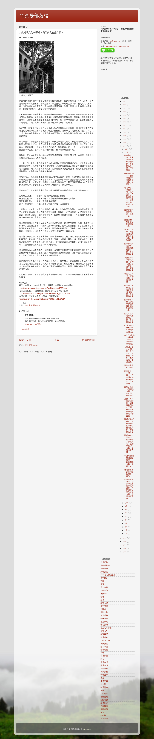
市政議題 (28, 305)
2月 (126, 530)
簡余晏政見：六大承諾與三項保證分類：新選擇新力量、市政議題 (128, 162)
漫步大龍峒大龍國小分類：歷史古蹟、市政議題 (128, 391)
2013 (124, 122)
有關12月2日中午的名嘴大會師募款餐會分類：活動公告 (129, 179)
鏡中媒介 (104, 578)
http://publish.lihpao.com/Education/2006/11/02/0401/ (42, 299)
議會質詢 (104, 572)
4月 (126, 523)
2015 (124, 115)
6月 (126, 517)
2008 (124, 139)
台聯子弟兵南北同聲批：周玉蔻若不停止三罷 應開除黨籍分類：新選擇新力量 (128, 407)
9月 (126, 506)
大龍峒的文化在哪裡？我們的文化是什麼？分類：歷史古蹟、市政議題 (128, 354)
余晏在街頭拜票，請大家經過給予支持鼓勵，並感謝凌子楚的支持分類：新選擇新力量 (128, 489)
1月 (126, 534)
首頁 (56, 339)
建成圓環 (104, 665)
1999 (124, 552)
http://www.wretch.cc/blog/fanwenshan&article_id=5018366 (44, 293)
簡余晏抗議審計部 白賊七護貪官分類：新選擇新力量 (128, 249)
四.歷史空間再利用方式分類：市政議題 (129, 329)
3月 (126, 527)
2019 (124, 101)
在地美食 (104, 637)
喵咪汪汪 (104, 619)
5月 (126, 520)
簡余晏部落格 (34, 15)
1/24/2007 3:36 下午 (33, 324)
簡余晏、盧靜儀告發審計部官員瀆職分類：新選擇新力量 (128, 291)
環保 (102, 597)
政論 (102, 581)
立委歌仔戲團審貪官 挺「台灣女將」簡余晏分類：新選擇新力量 (129, 264)
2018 (124, 105)
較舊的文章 (88, 339)
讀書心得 (104, 603)
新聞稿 (103, 609)
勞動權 (103, 715)
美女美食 (104, 672)
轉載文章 (104, 675)
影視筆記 (104, 647)
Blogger (87, 729)
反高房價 (104, 709)
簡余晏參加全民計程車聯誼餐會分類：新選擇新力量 (128, 305)
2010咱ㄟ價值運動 (108, 575)
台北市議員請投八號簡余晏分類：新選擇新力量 (128, 318)
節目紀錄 (104, 562)
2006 (124, 146)
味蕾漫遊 (104, 687)
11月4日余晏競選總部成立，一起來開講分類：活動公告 (129, 461)
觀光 (102, 659)
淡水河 (103, 684)
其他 (102, 690)
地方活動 (104, 622)
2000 (124, 548)
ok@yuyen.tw (115, 41)
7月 (126, 513)
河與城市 (104, 706)
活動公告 (104, 612)
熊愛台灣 (104, 662)
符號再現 (104, 634)
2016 (124, 112)
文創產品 (104, 694)
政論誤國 (104, 669)
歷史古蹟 (37, 305)
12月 (127, 149)
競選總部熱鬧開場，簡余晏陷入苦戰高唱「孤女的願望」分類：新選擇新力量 (128, 443)
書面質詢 (104, 644)
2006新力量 (105, 640)
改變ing (104, 594)
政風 (102, 678)
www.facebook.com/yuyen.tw (117, 46)
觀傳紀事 (104, 656)
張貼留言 (26, 329)
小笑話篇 (104, 681)
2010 (124, 132)
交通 (102, 584)
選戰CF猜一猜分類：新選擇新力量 (129, 223)
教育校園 (104, 650)
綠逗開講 (104, 719)
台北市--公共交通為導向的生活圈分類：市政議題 (129, 339)
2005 (124, 538)
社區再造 (104, 697)
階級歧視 (104, 700)
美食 (102, 712)
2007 (124, 142)
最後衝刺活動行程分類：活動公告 (128, 213)
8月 (126, 510)
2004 (124, 542)
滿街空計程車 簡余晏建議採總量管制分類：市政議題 (128, 235)
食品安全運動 (106, 628)
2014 (124, 118)
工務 (102, 600)
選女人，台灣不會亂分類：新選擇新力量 (128, 278)
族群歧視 (104, 615)
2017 (124, 108)
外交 (102, 653)
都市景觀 (104, 606)
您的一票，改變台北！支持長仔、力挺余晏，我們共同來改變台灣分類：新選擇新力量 (128, 197)
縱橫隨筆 (104, 590)
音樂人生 (104, 631)
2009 (124, 136)
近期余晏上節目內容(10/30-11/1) (128, 473)
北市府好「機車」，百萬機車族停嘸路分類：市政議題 (128, 377)
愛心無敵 (104, 625)
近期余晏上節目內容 (128, 366)
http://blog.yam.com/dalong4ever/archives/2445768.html (43, 288)
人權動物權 (105, 565)
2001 (124, 545)
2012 (124, 125)
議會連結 (104, 703)
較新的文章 (25, 339)
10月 (127, 503)
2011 (124, 129)
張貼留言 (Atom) (31, 345)
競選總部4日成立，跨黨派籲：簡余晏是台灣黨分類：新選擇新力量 (129, 425)
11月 (127, 152)
